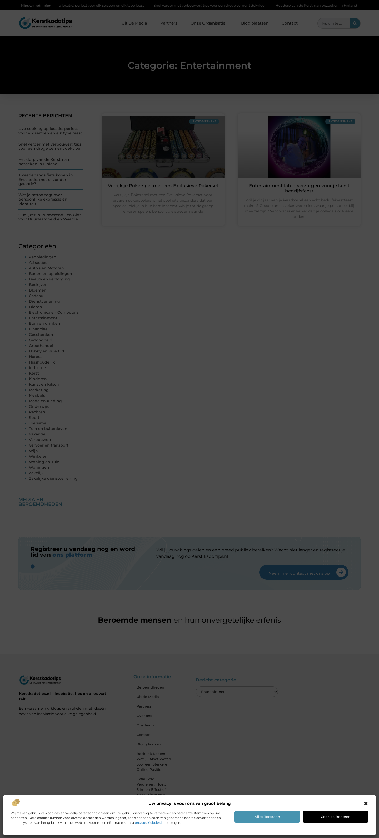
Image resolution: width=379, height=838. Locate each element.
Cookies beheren (336, 817)
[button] (365, 803)
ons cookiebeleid (148, 823)
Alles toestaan (267, 817)
